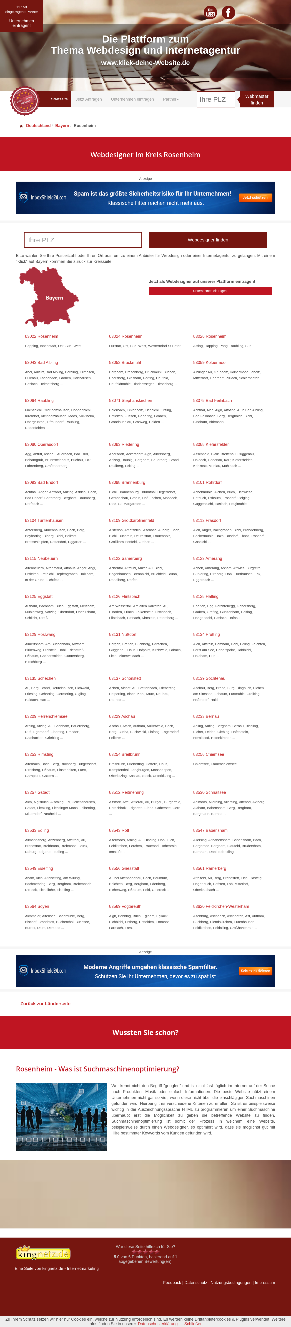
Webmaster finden (256, 99)
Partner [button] (171, 99)
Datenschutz (195, 1282)
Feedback (172, 1282)
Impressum (265, 1282)
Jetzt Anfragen (89, 99)
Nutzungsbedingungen (231, 1282)
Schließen (193, 1324)
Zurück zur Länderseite (45, 1003)
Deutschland (35, 125)
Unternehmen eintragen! (210, 291)
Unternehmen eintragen (132, 99)
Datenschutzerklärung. (158, 1324)
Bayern (62, 125)
